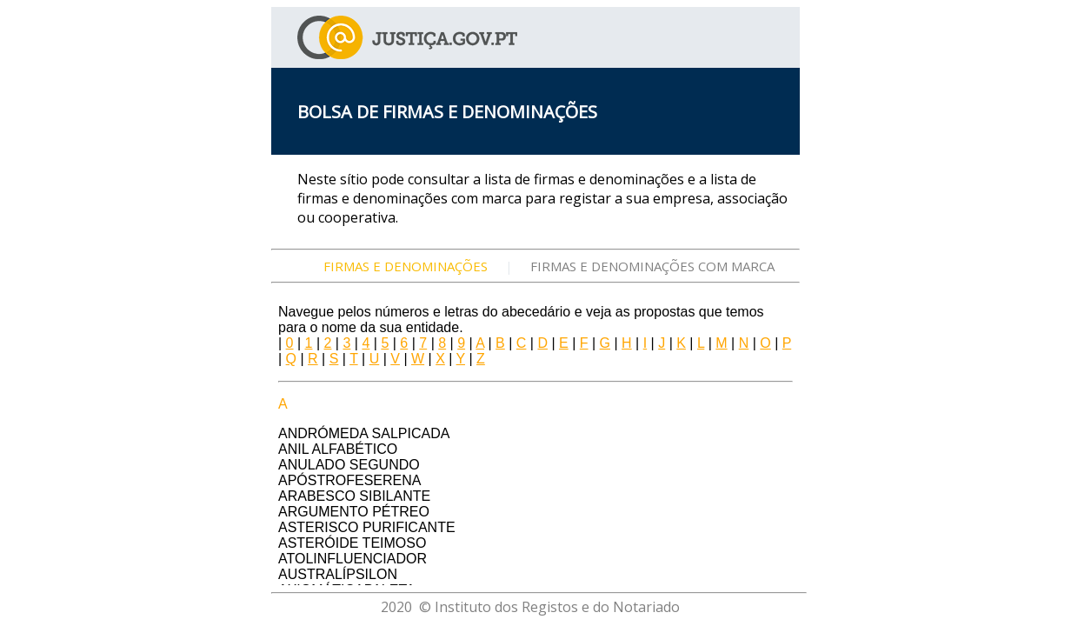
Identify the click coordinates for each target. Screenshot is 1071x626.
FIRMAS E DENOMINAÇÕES (405, 266)
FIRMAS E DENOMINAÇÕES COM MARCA (652, 266)
